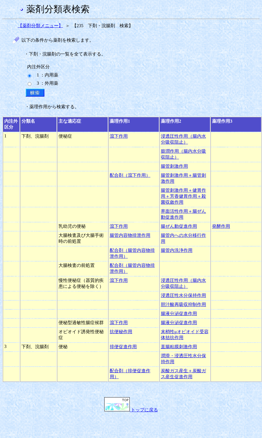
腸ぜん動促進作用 (179, 226)
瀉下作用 (119, 136)
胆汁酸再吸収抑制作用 (183, 304)
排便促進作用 (123, 346)
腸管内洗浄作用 (176, 250)
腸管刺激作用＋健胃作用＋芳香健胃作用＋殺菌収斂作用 (183, 196)
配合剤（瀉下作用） (130, 175)
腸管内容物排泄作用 (130, 235)
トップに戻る (131, 409)
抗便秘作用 (121, 331)
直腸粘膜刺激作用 (179, 346)
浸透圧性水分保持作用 (183, 295)
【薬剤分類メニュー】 (40, 25)
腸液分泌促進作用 (179, 313)
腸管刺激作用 (174, 166)
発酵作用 (221, 226)
